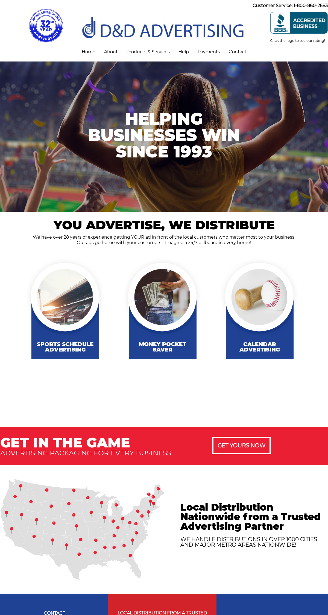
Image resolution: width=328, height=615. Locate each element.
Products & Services (148, 51)
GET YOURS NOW (241, 445)
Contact (238, 51)
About (111, 51)
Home (88, 51)
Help (183, 51)
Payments (209, 51)
